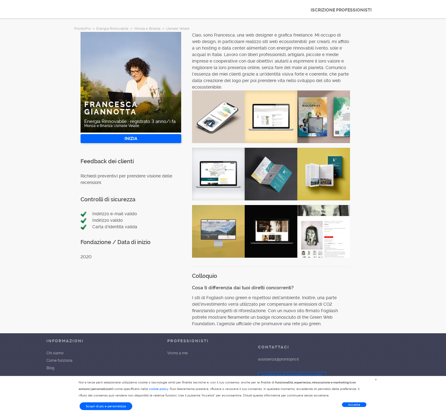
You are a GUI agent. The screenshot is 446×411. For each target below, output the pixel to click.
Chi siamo (54, 353)
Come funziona (59, 360)
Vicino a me (177, 353)
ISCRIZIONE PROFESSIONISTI (341, 9)
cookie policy (158, 389)
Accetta (354, 404)
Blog (50, 368)
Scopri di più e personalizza (106, 406)
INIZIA (131, 138)
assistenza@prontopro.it (278, 359)
